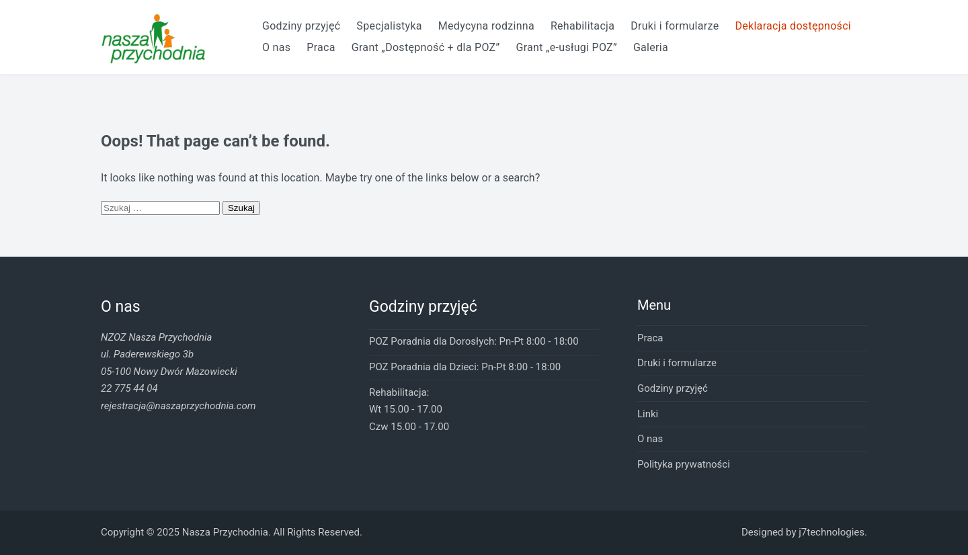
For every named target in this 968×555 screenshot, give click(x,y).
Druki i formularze (675, 25)
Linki (647, 414)
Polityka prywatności (683, 464)
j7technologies (831, 532)
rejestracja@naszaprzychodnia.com (178, 406)
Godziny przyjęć (301, 25)
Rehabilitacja (582, 25)
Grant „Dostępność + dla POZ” (426, 47)
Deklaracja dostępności (793, 25)
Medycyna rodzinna (486, 25)
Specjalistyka (388, 25)
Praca (321, 47)
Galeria (650, 47)
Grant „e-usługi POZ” (566, 47)
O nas (276, 47)
